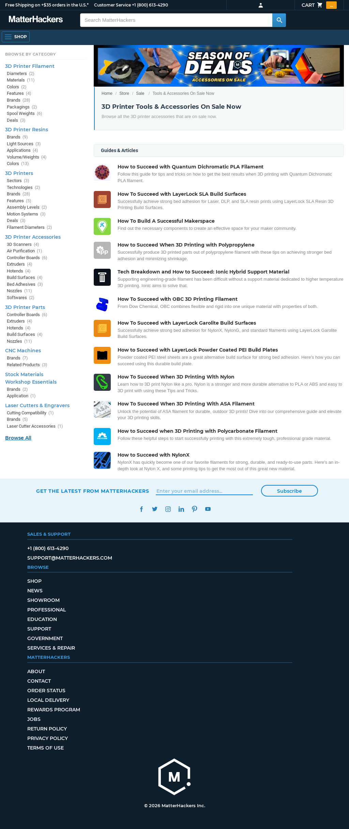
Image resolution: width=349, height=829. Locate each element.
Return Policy (47, 729)
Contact (39, 681)
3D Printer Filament (30, 66)
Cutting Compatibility (30, 412)
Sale (140, 93)
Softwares (20, 297)
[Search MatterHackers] (279, 20)
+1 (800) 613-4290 (150, 5)
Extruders (19, 264)
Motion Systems (26, 214)
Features (19, 93)
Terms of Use (45, 748)
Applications (22, 150)
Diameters (20, 73)
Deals (16, 120)
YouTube (208, 509)
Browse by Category (30, 54)
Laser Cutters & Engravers (37, 405)
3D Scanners (23, 244)
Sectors (18, 180)
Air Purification (24, 250)
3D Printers (19, 173)
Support (39, 629)
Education (42, 619)
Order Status (46, 690)
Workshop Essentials (31, 382)
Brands (18, 100)
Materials (21, 80)
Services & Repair (51, 648)
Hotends (19, 270)
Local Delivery (48, 700)
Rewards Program (53, 710)
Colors (17, 86)
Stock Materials (24, 374)
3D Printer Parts (25, 307)
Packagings (22, 106)
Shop (34, 581)
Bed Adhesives (25, 284)
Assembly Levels (27, 207)
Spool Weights (24, 113)
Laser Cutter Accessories (35, 426)
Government (45, 638)
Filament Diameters (29, 227)
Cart (319, 5)
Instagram (168, 509)
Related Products (27, 364)
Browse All (18, 438)
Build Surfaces (25, 277)
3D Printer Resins (26, 130)
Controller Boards (27, 257)
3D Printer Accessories (33, 237)
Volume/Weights (27, 157)
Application (21, 395)
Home (107, 93)
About (36, 671)
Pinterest (194, 509)
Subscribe (289, 491)
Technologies (23, 187)
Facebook (141, 509)
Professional (46, 610)
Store (124, 93)
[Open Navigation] (16, 36)
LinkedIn (181, 509)
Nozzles (19, 290)
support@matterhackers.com (69, 558)
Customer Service (112, 5)
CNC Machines (23, 350)
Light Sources (24, 143)
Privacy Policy (47, 738)
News (35, 591)
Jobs (34, 719)
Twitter (155, 509)
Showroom (43, 600)
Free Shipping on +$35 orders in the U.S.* (47, 5)
